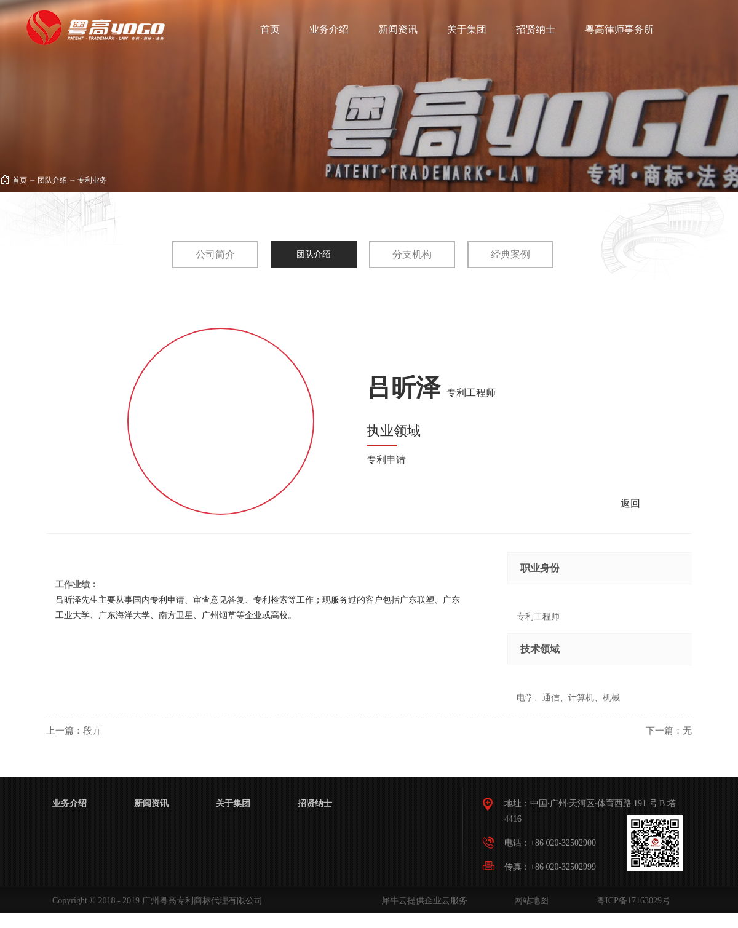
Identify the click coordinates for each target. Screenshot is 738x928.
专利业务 (92, 180)
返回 (630, 503)
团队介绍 (52, 180)
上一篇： (73, 731)
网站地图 (529, 900)
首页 (270, 29)
